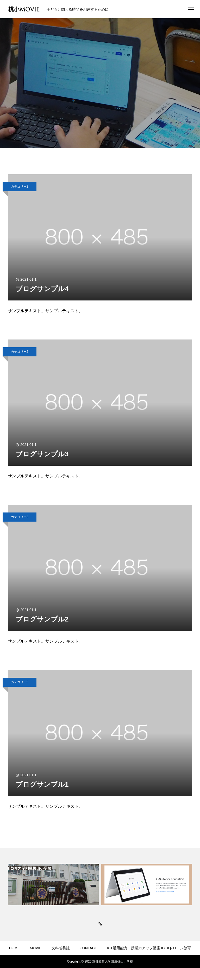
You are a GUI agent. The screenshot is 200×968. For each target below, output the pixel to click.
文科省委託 (61, 948)
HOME (14, 948)
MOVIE (36, 948)
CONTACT (88, 948)
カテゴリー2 (19, 186)
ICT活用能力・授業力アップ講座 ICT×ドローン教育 (149, 948)
